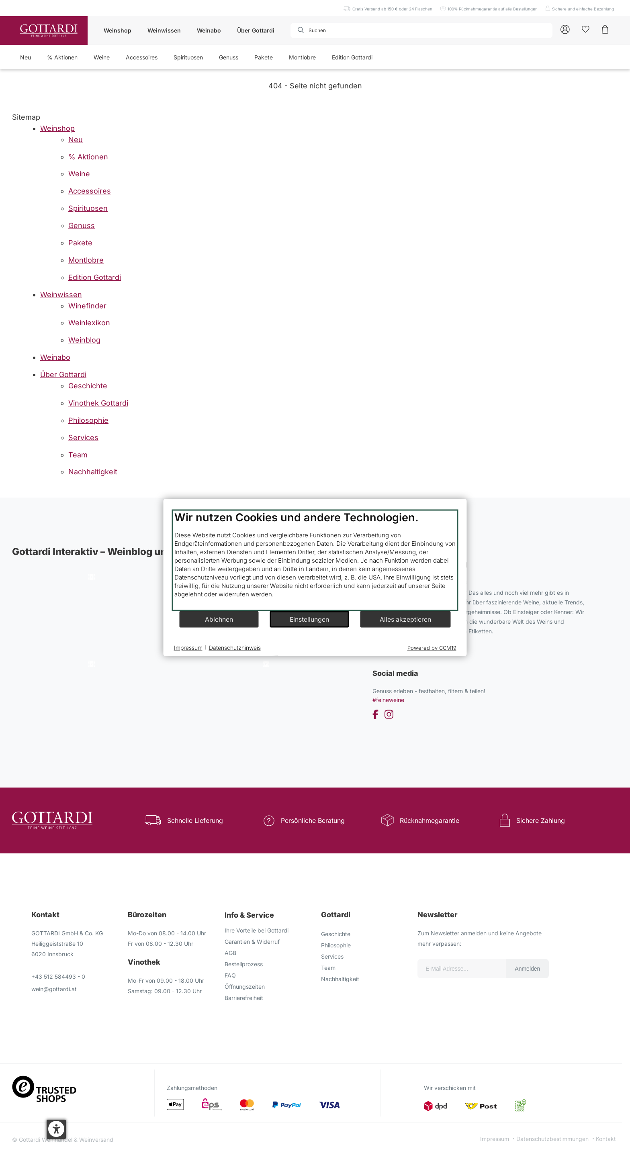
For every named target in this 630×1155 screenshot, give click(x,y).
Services (332, 956)
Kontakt (606, 1138)
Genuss (228, 57)
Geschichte (335, 934)
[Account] (565, 28)
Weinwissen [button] (164, 30)
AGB (230, 952)
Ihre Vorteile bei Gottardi (256, 930)
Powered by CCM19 (431, 648)
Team (328, 967)
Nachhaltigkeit (340, 978)
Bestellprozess (244, 964)
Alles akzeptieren (405, 619)
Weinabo (209, 30)
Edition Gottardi (352, 57)
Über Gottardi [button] (255, 30)
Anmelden (527, 968)
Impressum (494, 1138)
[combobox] (336, 30)
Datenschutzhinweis (235, 647)
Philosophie (336, 945)
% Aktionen (62, 57)
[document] (315, 560)
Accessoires (142, 57)
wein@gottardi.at (54, 989)
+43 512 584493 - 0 (58, 976)
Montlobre (302, 57)
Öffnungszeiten (245, 986)
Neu (25, 57)
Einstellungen (309, 619)
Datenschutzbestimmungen (552, 1138)
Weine (102, 57)
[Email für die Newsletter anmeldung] (461, 968)
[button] (56, 1129)
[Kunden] (585, 29)
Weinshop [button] (117, 30)
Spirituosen (188, 57)
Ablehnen (219, 619)
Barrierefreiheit (244, 997)
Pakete (263, 57)
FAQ (230, 975)
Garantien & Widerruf (252, 941)
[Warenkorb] (605, 28)
